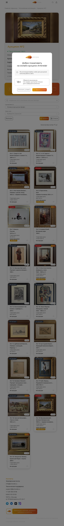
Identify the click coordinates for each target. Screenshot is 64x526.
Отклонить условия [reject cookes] (24, 90)
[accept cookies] (39, 89)
